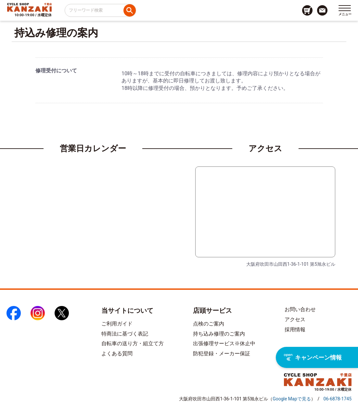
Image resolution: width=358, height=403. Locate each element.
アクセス (295, 319)
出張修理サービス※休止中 (224, 343)
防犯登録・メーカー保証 (221, 353)
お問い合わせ (300, 309)
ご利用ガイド (117, 324)
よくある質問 (117, 353)
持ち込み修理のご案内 (219, 334)
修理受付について (56, 70)
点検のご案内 (208, 324)
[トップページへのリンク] (29, 7)
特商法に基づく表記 (124, 334)
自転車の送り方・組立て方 (132, 343)
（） (291, 398)
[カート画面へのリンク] (307, 10)
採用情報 (295, 329)
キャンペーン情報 (313, 357)
